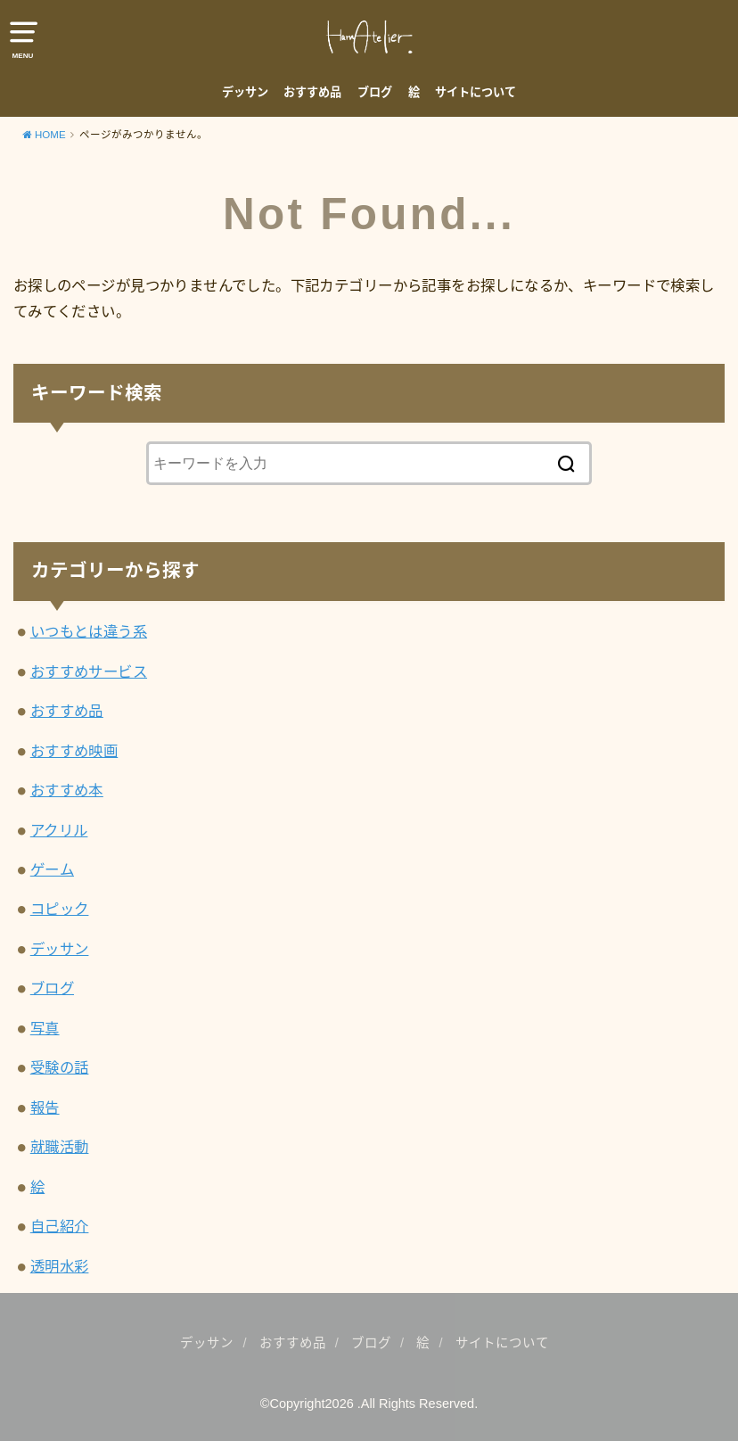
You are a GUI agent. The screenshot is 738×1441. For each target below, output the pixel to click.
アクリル (59, 830)
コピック (59, 909)
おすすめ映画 (74, 751)
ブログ (374, 92)
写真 (45, 1028)
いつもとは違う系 (88, 631)
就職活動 (59, 1147)
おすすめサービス (88, 671)
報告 (45, 1107)
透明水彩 (59, 1266)
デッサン (245, 92)
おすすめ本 (66, 790)
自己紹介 (59, 1226)
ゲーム (52, 869)
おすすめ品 (312, 92)
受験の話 (59, 1067)
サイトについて (475, 92)
